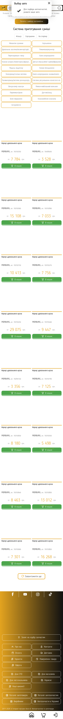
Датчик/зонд (47, 93)
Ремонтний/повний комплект (47, 86)
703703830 (48, 492)
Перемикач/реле (16, 93)
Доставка (46, 653)
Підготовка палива (52, 13)
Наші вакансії (16, 686)
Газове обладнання (46, 68)
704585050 (48, 152)
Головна (6, 13)
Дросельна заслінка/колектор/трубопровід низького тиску (16, 50)
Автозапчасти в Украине (46, 701)
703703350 (17, 152)
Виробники (16, 701)
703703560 (17, 208)
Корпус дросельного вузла (11, 143)
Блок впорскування (46, 56)
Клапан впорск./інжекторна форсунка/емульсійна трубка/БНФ (16, 62)
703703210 (48, 265)
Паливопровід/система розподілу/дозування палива (16, 80)
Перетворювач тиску (16, 56)
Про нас (17, 647)
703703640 (17, 492)
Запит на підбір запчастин (31, 637)
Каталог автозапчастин (46, 695)
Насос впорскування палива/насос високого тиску (47, 74)
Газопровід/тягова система (16, 74)
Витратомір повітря (16, 86)
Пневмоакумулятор (46, 50)
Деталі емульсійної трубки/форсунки (47, 62)
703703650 (17, 436)
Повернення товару (46, 659)
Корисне (46, 680)
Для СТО (16, 674)
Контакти (46, 647)
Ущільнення (46, 43)
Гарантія (16, 659)
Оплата (17, 653)
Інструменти (16, 105)
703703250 (17, 322)
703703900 (48, 208)
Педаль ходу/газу (16, 68)
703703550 (48, 436)
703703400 (48, 322)
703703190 (48, 379)
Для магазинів (46, 674)
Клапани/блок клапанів (47, 99)
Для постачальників (16, 680)
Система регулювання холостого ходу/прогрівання (47, 80)
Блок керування (16, 99)
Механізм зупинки (16, 43)
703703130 (17, 265)
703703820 (48, 549)
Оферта (17, 665)
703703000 (17, 549)
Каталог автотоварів (16, 695)
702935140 (17, 379)
